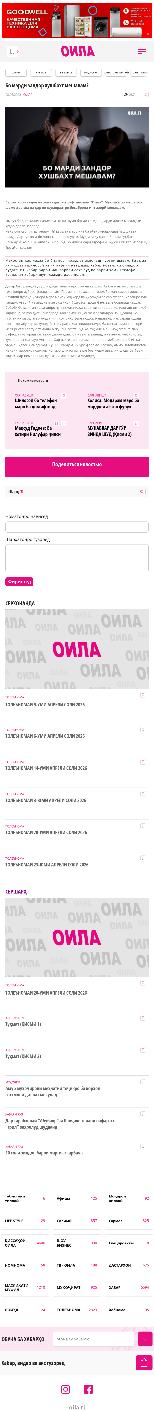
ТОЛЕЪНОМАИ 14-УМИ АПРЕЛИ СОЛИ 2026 (46, 768)
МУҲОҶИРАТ (91, 72)
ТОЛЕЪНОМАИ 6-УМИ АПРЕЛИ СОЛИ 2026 (45, 736)
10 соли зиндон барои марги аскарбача (44, 1153)
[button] (142, 51)
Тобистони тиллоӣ (116, 72)
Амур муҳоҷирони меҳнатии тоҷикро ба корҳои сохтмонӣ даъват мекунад (52, 1091)
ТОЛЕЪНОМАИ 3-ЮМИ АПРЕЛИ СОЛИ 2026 (45, 800)
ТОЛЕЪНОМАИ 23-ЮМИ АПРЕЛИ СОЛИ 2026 (46, 865)
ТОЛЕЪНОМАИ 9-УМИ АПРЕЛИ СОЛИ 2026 (45, 705)
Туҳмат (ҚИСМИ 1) (23, 1024)
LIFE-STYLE (66, 72)
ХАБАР (16, 72)
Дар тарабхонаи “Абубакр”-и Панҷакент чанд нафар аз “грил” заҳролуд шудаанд (59, 1124)
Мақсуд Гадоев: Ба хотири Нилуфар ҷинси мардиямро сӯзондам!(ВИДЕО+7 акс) (38, 431)
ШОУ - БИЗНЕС (141, 72)
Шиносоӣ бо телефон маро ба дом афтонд (36, 403)
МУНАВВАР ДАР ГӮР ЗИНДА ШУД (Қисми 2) (110, 431)
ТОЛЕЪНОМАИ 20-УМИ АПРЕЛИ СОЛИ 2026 (46, 832)
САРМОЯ (41, 72)
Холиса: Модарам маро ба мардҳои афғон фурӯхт (113, 403)
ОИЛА (27, 95)
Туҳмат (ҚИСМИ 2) (23, 1056)
